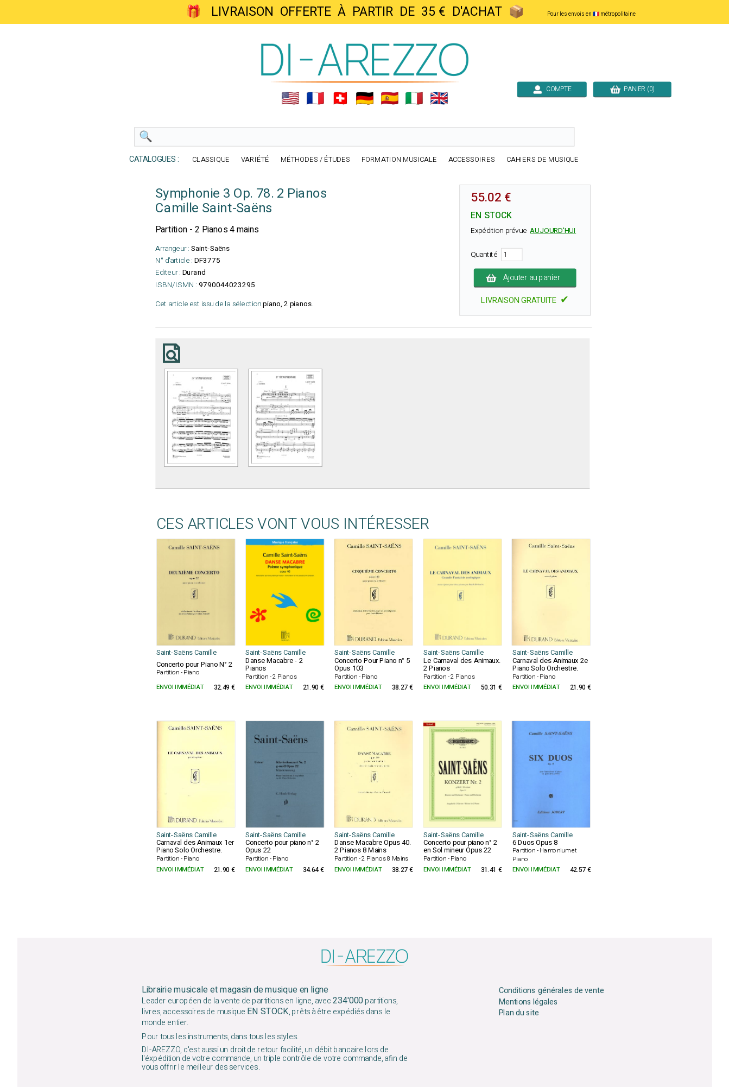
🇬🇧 (439, 98)
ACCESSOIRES (471, 160)
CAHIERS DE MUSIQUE (542, 160)
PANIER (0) (632, 89)
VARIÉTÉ (255, 160)
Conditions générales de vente (551, 990)
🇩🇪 (365, 98)
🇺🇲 (290, 98)
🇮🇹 (414, 98)
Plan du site (518, 1013)
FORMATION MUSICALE (398, 160)
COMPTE (551, 89)
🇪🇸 (389, 98)
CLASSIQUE (211, 160)
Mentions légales (528, 1002)
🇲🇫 (315, 98)
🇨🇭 (340, 98)
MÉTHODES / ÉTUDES (315, 160)
